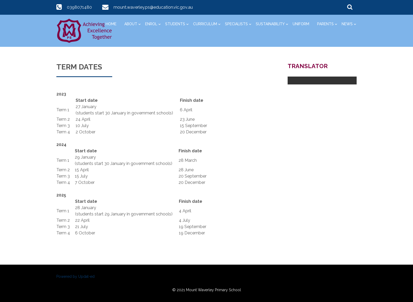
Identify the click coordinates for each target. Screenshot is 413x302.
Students (175, 24)
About (130, 24)
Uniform (301, 24)
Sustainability (270, 24)
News (347, 24)
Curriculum (205, 24)
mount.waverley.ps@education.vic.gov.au (153, 7)
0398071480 (79, 7)
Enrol (151, 24)
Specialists (236, 24)
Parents (325, 24)
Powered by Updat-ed (75, 276)
